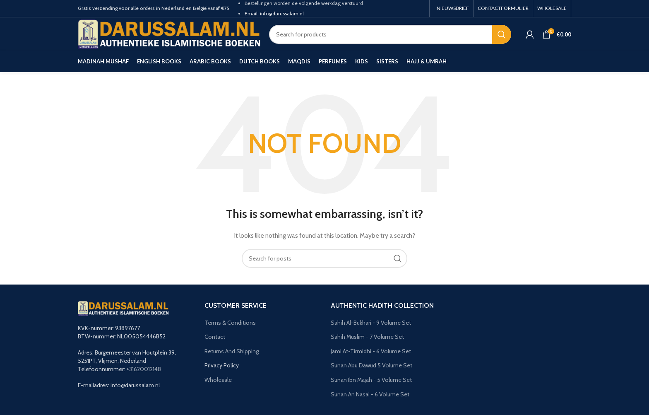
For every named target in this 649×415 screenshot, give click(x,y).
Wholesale (218, 380)
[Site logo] (169, 33)
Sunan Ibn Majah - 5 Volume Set (371, 380)
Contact (214, 336)
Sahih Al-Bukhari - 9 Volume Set (371, 322)
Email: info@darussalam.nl (274, 13)
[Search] (390, 34)
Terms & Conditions (230, 322)
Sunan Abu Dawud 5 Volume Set (371, 365)
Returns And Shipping (231, 351)
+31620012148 (143, 369)
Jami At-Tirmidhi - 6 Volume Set (371, 351)
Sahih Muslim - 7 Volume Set (367, 336)
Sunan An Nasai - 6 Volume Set (370, 394)
